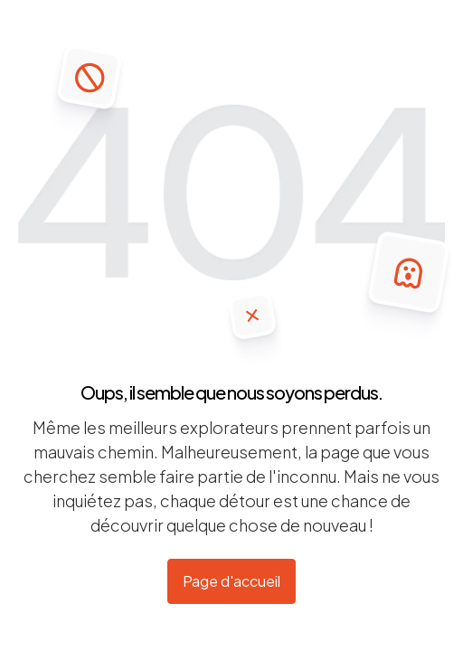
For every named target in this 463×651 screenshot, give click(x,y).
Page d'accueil (231, 580)
